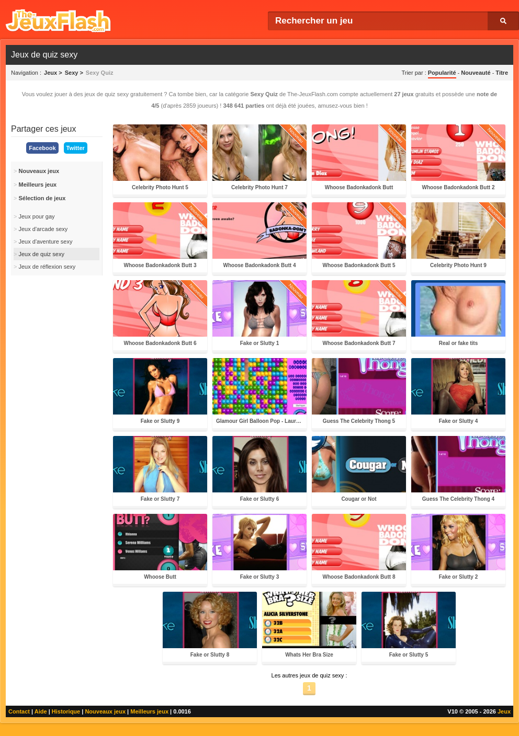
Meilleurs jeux (149, 711)
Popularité (442, 73)
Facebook (42, 148)
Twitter (75, 148)
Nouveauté (475, 73)
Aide (41, 711)
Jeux (504, 711)
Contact (19, 711)
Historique (66, 711)
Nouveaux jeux (105, 711)
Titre (501, 73)
